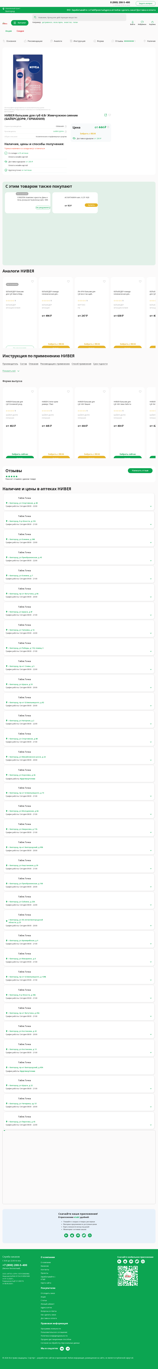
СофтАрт (31, 1358)
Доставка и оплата (146, 10)
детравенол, (47, 22)
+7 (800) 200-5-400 (14, 1265)
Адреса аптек (110, 10)
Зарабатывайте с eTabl (83, 10)
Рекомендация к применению (55, 364)
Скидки (20, 31)
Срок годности (100, 364)
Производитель (10, 364)
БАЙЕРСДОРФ (60, 131)
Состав (23, 364)
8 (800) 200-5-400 (120, 2)
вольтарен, (58, 22)
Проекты (99, 10)
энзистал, (67, 22)
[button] (79, 506)
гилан (75, 22)
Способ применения (81, 364)
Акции (8, 31)
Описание (33, 364)
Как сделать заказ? (127, 10)
